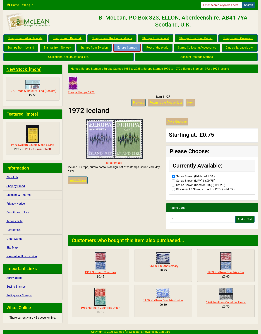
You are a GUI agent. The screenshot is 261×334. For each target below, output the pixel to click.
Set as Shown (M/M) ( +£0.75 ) (195, 180)
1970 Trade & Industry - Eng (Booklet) (32, 86)
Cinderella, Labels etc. (239, 47)
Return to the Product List (165, 102)
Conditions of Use (17, 212)
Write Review (78, 180)
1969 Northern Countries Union (100, 307)
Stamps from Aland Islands (25, 38)
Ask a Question (177, 121)
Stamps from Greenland (238, 38)
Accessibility (14, 221)
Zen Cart (164, 331)
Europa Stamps (127, 47)
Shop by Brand (15, 186)
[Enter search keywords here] (221, 5)
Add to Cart (245, 219)
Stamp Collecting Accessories (197, 47)
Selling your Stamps (19, 295)
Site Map (12, 247)
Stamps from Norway (57, 47)
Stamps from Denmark (67, 38)
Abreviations (14, 278)
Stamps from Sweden (94, 47)
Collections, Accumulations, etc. (68, 57)
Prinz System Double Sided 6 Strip (32, 136)
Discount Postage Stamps (196, 57)
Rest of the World (157, 47)
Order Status (14, 238)
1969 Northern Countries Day (225, 272)
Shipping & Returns (18, 195)
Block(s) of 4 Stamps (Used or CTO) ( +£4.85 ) (205, 189)
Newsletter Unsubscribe (21, 256)
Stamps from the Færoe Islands (112, 38)
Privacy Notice (15, 203)
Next (190, 102)
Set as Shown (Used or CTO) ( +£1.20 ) (200, 185)
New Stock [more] (23, 69)
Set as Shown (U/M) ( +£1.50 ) (195, 176)
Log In (27, 5)
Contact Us (13, 230)
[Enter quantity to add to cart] (203, 219)
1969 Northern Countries (100, 272)
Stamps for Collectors (128, 331)
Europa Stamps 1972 (196, 68)
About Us (12, 177)
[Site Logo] (45, 22)
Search (248, 5)
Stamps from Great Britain (195, 38)
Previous (138, 102)
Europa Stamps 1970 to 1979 (162, 68)
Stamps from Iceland (21, 47)
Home (13, 5)
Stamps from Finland (155, 38)
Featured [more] (22, 114)
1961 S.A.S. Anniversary (163, 266)
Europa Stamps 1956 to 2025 (122, 68)
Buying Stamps (16, 286)
